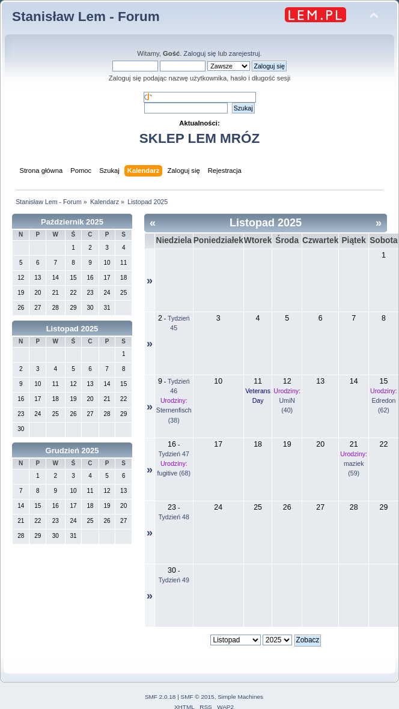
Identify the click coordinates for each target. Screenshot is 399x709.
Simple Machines (240, 696)
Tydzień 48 (174, 516)
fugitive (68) (173, 473)
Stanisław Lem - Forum (86, 16)
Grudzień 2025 (72, 450)
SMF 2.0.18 (160, 696)
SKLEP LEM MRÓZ (199, 138)
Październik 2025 (72, 221)
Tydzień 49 (174, 580)
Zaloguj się (199, 53)
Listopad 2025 (72, 328)
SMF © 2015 (198, 696)
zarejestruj (244, 53)
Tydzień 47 (174, 453)
